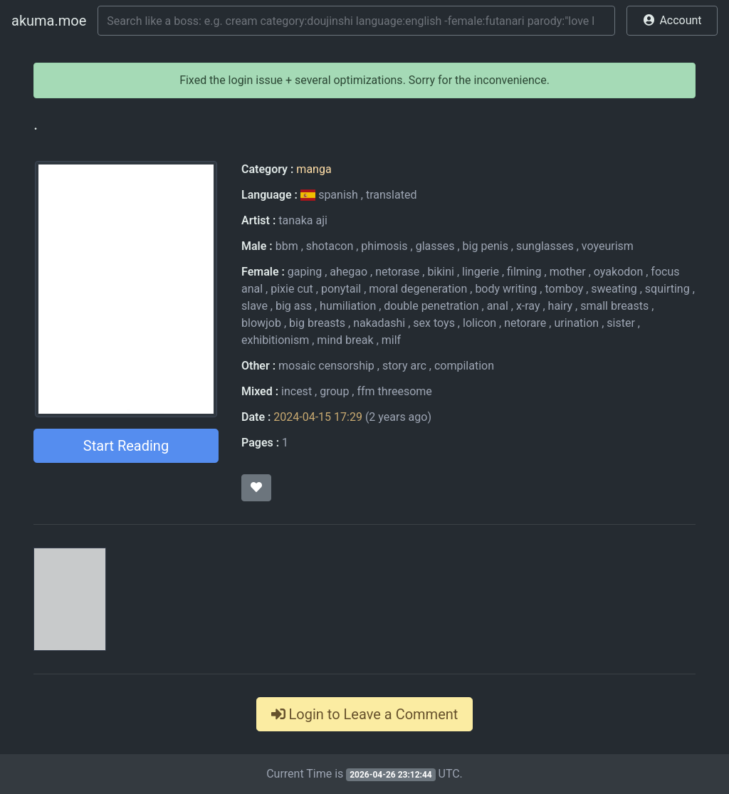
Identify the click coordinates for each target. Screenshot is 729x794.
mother (568, 271)
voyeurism (608, 246)
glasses (435, 246)
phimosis (384, 246)
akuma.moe (48, 20)
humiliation (348, 306)
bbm (287, 246)
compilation (464, 365)
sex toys (434, 323)
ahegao (348, 271)
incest (296, 391)
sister (621, 323)
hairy (560, 306)
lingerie (480, 271)
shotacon (329, 246)
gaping (305, 271)
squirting (667, 289)
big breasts (317, 323)
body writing (506, 289)
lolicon (479, 323)
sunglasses (545, 246)
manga (313, 169)
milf (391, 340)
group (334, 391)
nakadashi (379, 323)
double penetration (431, 306)
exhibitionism (275, 340)
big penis (485, 246)
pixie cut (292, 289)
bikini (440, 271)
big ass (294, 306)
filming (524, 271)
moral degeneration (418, 289)
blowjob (261, 323)
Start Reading (126, 445)
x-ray (528, 306)
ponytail (341, 289)
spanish (330, 195)
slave (254, 306)
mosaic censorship (326, 365)
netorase (397, 271)
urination (576, 323)
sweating (613, 289)
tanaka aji (302, 220)
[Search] (356, 21)
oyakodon (618, 271)
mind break (345, 340)
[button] (672, 21)
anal (497, 306)
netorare (525, 323)
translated (391, 195)
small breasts (614, 306)
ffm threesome (394, 391)
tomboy (564, 289)
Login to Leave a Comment (364, 714)
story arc (404, 365)
